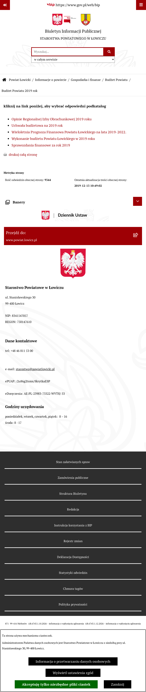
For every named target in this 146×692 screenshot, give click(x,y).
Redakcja (73, 509)
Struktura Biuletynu (73, 494)
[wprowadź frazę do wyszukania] (67, 51)
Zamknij (117, 684)
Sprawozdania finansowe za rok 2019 (41, 145)
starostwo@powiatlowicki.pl (35, 369)
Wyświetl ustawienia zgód (73, 672)
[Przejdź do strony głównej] (73, 28)
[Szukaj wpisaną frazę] (109, 51)
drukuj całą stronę (23, 154)
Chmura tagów (73, 589)
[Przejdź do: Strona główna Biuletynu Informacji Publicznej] (4, 80)
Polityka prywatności (73, 604)
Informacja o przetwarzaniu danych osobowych (73, 661)
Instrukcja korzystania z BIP (73, 525)
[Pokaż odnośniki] (5, 5)
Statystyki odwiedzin (73, 573)
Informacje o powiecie (50, 80)
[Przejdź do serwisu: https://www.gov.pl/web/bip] (73, 5)
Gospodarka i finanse (86, 80)
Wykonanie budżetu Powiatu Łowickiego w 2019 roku (53, 138)
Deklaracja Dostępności (73, 557)
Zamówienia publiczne (73, 478)
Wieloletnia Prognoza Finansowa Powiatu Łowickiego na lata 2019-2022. (69, 132)
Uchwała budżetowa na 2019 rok (37, 125)
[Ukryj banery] (137, 201)
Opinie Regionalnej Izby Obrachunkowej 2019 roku (51, 119)
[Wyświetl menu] (141, 5)
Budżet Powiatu (116, 80)
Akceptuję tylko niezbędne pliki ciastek (56, 684)
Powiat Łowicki (20, 80)
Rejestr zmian (73, 541)
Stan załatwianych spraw (73, 462)
